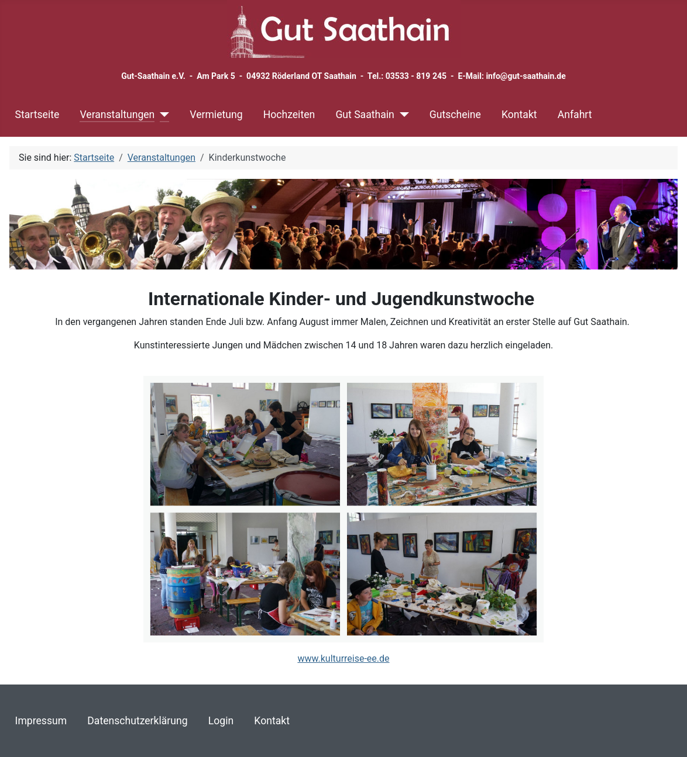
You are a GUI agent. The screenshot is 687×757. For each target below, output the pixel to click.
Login (220, 721)
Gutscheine (455, 114)
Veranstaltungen (117, 114)
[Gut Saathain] (401, 114)
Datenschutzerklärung (137, 721)
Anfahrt (575, 114)
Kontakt (519, 114)
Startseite (37, 114)
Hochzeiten (289, 114)
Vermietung (216, 114)
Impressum (41, 721)
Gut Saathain (364, 114)
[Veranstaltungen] (161, 114)
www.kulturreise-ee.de (343, 658)
